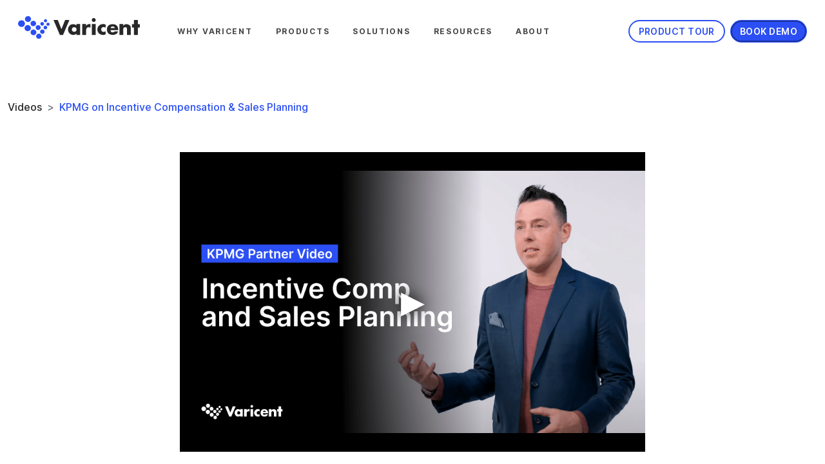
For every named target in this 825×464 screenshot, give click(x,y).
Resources (463, 31)
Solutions (381, 31)
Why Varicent (215, 31)
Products (303, 31)
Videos (25, 107)
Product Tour (677, 31)
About (533, 31)
